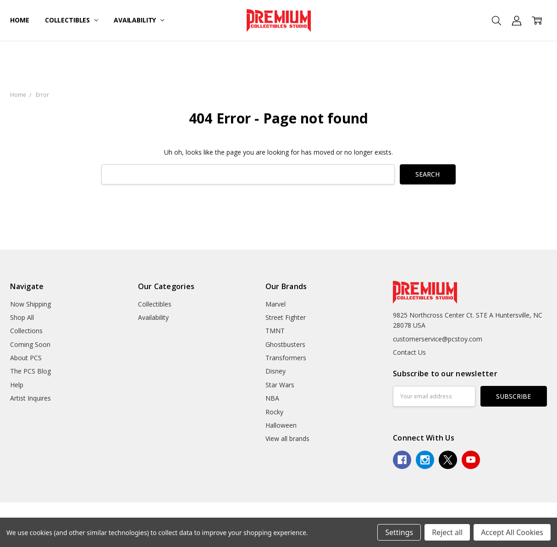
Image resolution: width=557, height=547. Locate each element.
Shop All (22, 317)
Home (19, 20)
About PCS (26, 357)
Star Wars (279, 384)
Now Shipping (30, 304)
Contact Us (409, 352)
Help (16, 384)
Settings (399, 532)
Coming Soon (30, 344)
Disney (275, 371)
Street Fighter (285, 317)
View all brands (287, 438)
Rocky (274, 411)
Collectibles (71, 20)
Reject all (447, 532)
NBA (272, 398)
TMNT (275, 330)
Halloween (281, 425)
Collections (26, 330)
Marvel (275, 304)
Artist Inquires (30, 398)
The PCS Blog (30, 371)
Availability (139, 20)
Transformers (285, 357)
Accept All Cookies (512, 532)
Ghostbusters (285, 344)
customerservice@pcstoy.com (437, 339)
